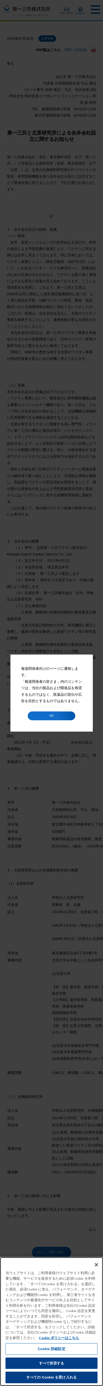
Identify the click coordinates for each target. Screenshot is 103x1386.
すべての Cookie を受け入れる (51, 1377)
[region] (51, 1321)
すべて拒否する (51, 1363)
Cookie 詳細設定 (51, 1349)
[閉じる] (96, 1265)
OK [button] (51, 715)
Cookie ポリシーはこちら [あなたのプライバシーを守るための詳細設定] (59, 1338)
